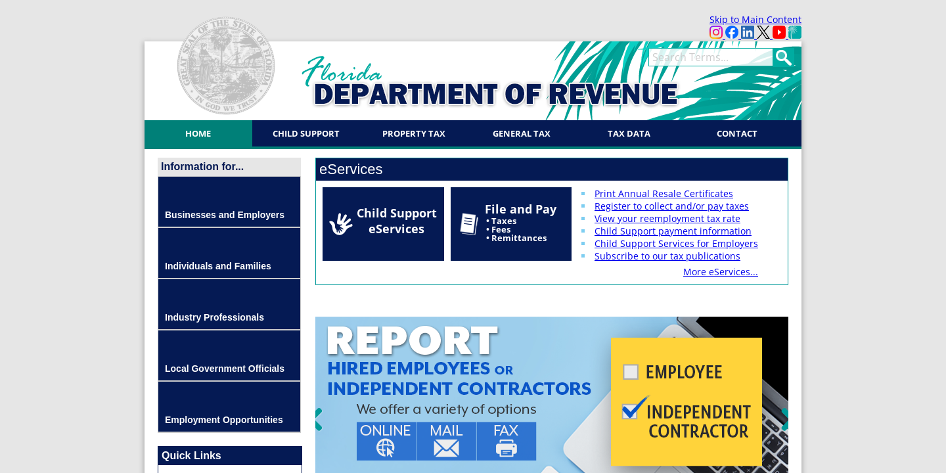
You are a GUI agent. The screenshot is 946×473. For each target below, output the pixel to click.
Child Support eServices (397, 220)
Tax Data (629, 133)
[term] (710, 57)
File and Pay (521, 222)
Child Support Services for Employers (676, 243)
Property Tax (413, 133)
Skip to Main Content (755, 19)
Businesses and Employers (224, 215)
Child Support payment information (673, 231)
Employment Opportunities (224, 420)
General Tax (522, 133)
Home (198, 133)
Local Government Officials (224, 368)
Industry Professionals (214, 317)
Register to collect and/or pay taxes (672, 206)
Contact (737, 133)
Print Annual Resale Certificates (664, 193)
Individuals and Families (218, 266)
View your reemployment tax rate (667, 218)
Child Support (306, 133)
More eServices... (720, 271)
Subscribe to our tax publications (667, 256)
